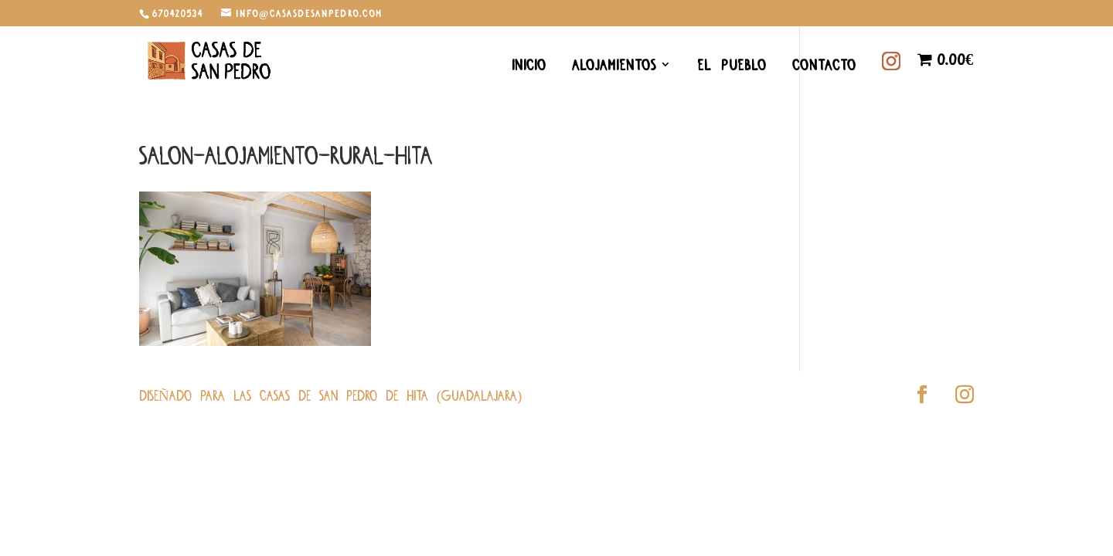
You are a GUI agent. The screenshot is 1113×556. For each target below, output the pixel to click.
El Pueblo (732, 66)
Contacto (824, 66)
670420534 (177, 13)
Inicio (529, 66)
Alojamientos (614, 66)
